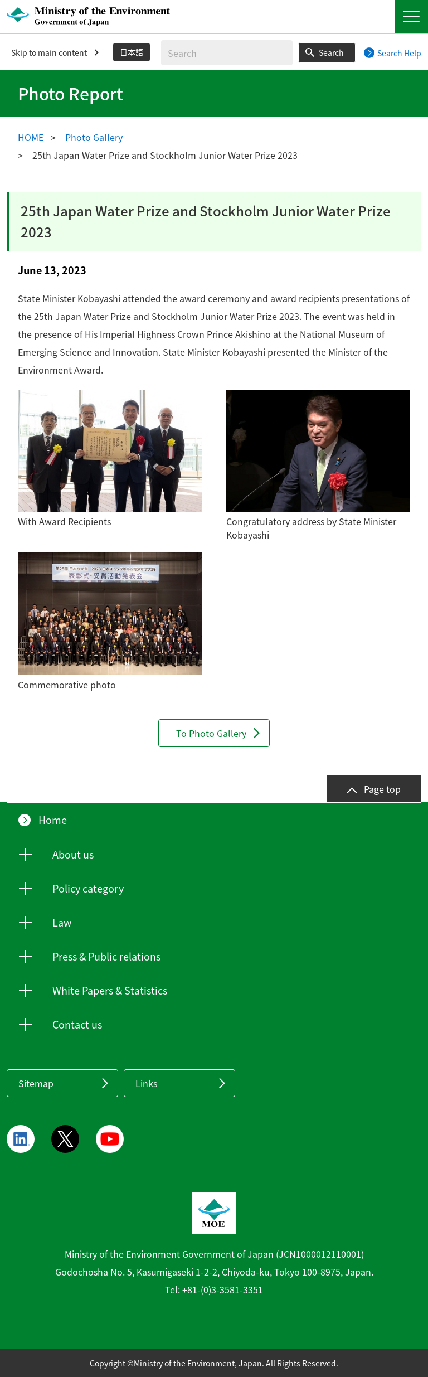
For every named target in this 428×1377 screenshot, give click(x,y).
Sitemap (36, 1083)
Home (52, 819)
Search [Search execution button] (331, 52)
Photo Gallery (94, 137)
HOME (30, 137)
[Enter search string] (227, 52)
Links (146, 1083)
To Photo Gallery (211, 733)
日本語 (131, 51)
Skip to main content (49, 52)
